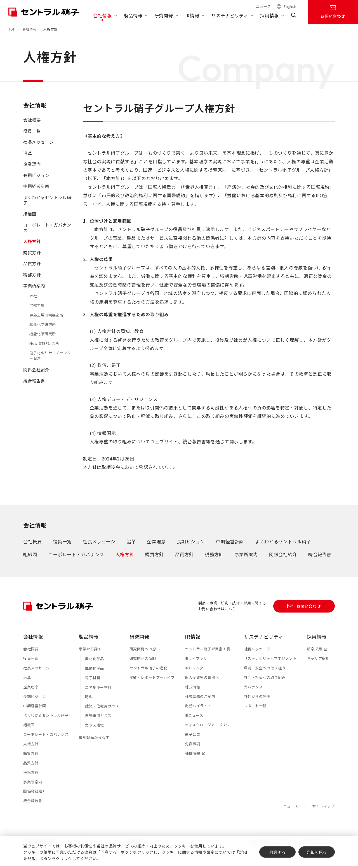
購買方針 (32, 254)
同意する (277, 852)
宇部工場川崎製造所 (46, 316)
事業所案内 (34, 287)
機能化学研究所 (42, 335)
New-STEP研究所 (44, 344)
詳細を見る (317, 852)
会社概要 (32, 121)
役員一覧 (32, 132)
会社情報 (29, 29)
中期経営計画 (36, 187)
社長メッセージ (38, 143)
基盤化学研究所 (42, 325)
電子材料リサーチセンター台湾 (50, 356)
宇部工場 (36, 306)
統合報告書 (34, 382)
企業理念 (32, 165)
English (290, 6)
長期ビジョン (36, 176)
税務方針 (32, 276)
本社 (33, 297)
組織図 (29, 215)
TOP (11, 29)
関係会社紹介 (36, 371)
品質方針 (32, 265)
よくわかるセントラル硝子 (47, 201)
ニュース (263, 6)
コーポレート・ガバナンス (47, 229)
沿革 (27, 154)
